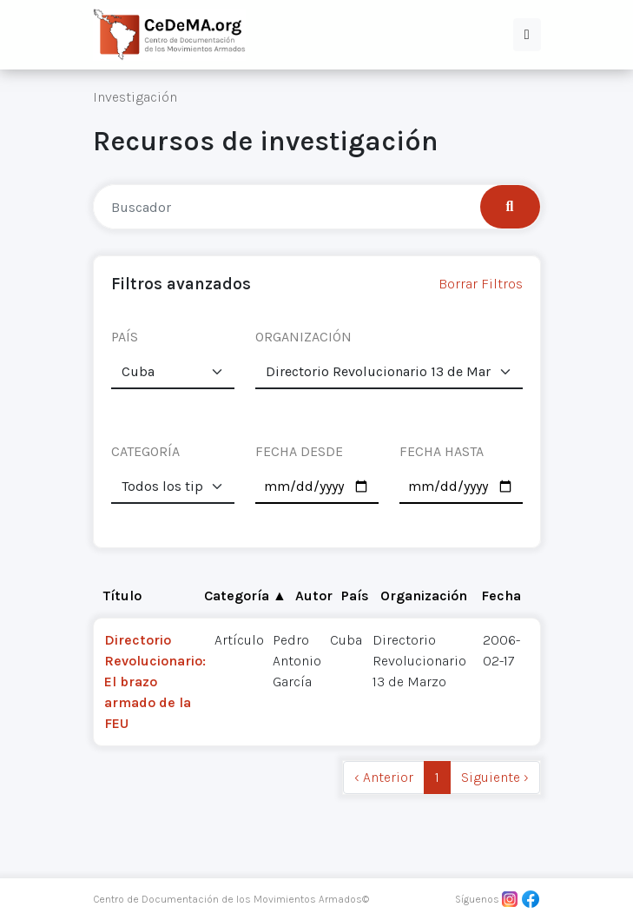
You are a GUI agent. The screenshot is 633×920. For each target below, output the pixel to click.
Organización (423, 595)
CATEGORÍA (145, 451)
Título (122, 595)
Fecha (501, 595)
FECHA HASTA (441, 451)
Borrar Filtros (480, 283)
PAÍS (124, 336)
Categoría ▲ (245, 595)
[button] (527, 34)
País (355, 595)
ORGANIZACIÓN (303, 336)
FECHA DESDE (299, 451)
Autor (314, 595)
